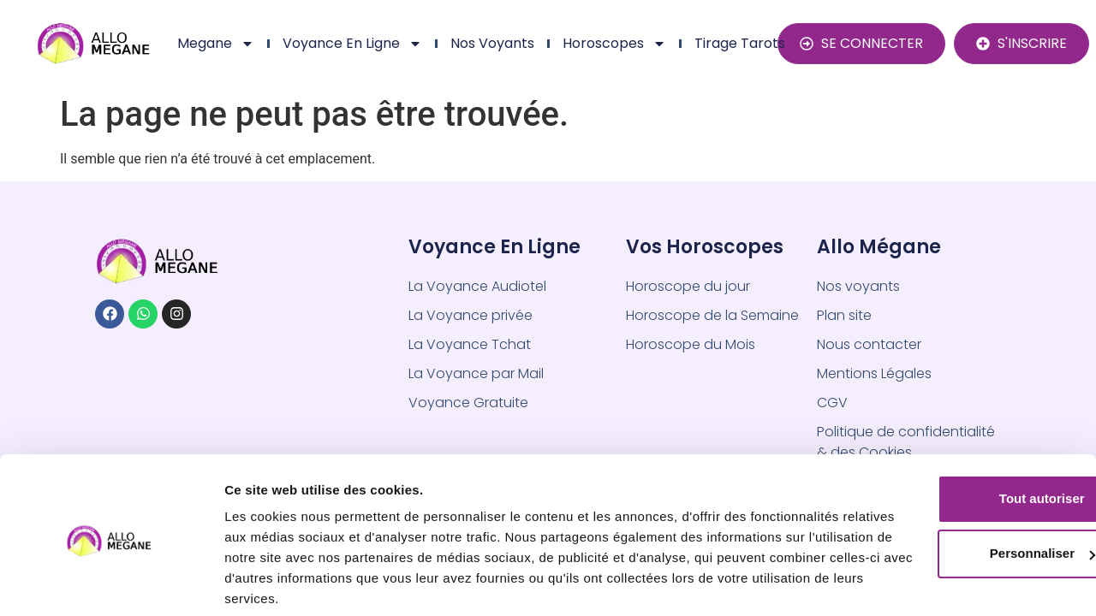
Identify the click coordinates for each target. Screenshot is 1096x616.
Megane (215, 44)
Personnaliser (953, 490)
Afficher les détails (282, 582)
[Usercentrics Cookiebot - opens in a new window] (111, 582)
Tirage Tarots (739, 43)
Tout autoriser (953, 435)
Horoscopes (614, 44)
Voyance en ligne (352, 44)
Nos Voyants (492, 43)
